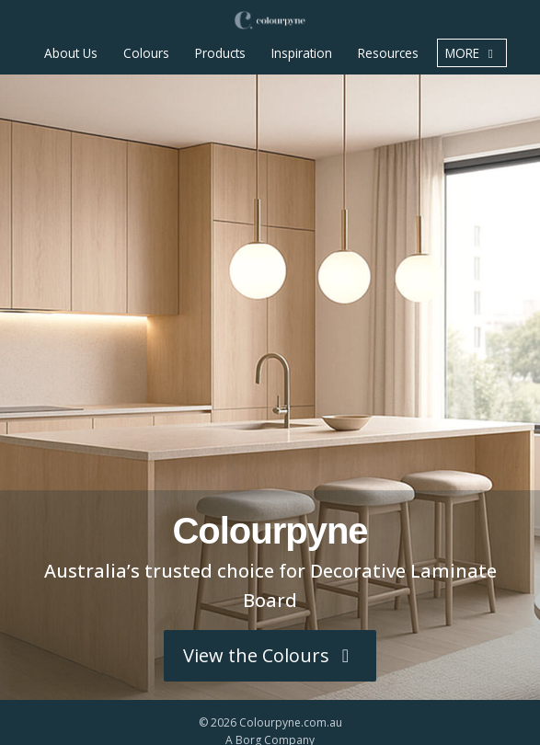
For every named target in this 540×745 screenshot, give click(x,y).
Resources (388, 53)
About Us (71, 53)
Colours (146, 53)
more (472, 53)
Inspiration (301, 53)
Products (220, 53)
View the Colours (270, 655)
